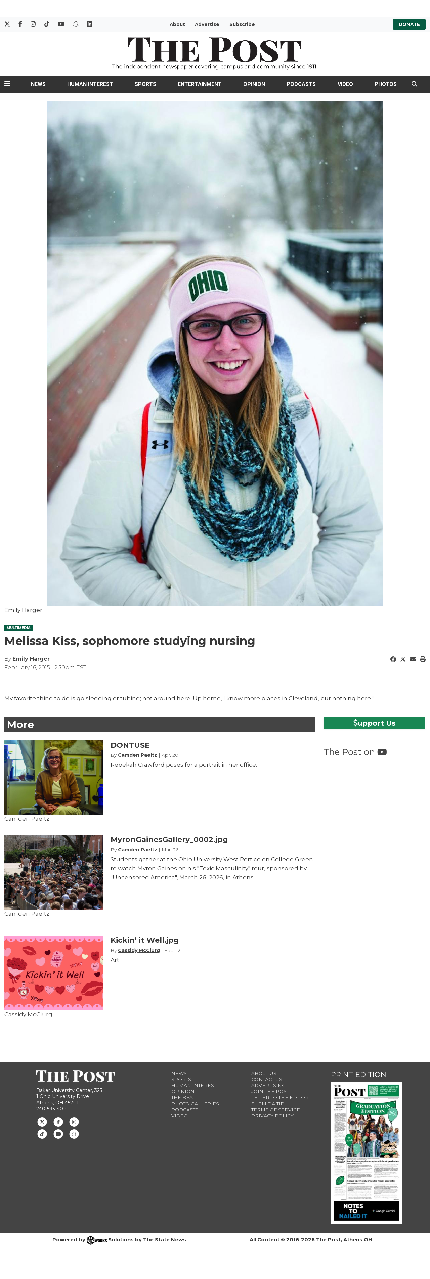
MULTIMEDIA (19, 628)
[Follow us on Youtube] (58, 1134)
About (177, 24)
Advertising (268, 1085)
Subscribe (242, 24)
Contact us (266, 1079)
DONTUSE (130, 745)
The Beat (183, 1097)
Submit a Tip (267, 1104)
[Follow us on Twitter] (42, 1121)
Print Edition (358, 1074)
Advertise (207, 24)
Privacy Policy (272, 1116)
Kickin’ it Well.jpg (145, 940)
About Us (263, 1073)
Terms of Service (275, 1110)
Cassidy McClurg (28, 1014)
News (38, 84)
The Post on (355, 752)
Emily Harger (31, 659)
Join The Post (270, 1091)
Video (345, 84)
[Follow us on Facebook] (58, 1121)
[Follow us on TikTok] (42, 1134)
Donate (409, 24)
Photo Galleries (195, 1104)
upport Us (374, 723)
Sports (145, 84)
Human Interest (90, 84)
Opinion (254, 84)
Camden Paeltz (26, 818)
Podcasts (301, 84)
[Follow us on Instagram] (74, 1121)
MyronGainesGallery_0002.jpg (169, 839)
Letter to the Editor (280, 1097)
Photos (386, 84)
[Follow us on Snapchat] (74, 1134)
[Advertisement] (374, 938)
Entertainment (200, 84)
